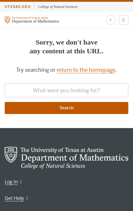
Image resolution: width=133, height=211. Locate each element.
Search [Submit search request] (66, 107)
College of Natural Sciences (58, 7)
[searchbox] (66, 90)
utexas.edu (18, 6)
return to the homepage (86, 70)
